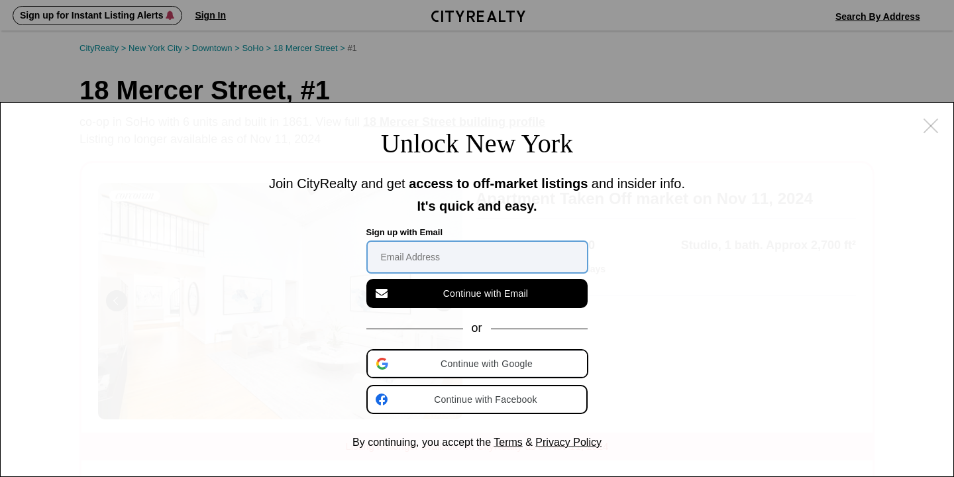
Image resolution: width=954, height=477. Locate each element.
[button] (478, 363)
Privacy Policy (568, 442)
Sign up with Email (404, 232)
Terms (508, 442)
